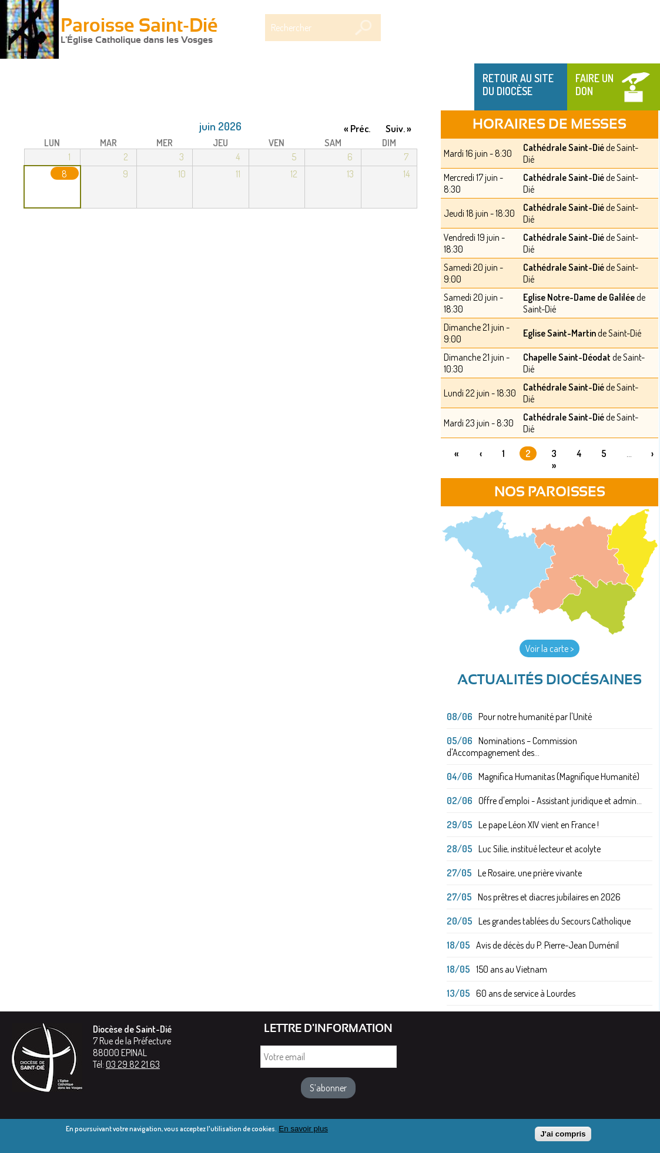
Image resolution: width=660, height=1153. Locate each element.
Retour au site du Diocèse (518, 85)
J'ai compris (562, 1137)
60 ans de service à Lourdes (525, 993)
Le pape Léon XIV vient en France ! (538, 825)
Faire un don (594, 85)
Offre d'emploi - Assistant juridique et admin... (560, 800)
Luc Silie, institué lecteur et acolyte (539, 849)
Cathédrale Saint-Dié (563, 147)
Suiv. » (398, 128)
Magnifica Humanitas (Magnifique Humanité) (558, 776)
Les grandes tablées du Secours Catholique (554, 921)
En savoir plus (303, 1131)
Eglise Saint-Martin (559, 333)
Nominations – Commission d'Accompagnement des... (512, 746)
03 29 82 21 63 (133, 1064)
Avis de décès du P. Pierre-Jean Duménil (547, 945)
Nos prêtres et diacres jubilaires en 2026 (549, 897)
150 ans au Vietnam (511, 969)
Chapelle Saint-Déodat (567, 357)
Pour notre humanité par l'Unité (535, 716)
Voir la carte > (549, 648)
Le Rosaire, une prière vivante (530, 873)
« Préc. (357, 128)
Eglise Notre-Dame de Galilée (579, 297)
